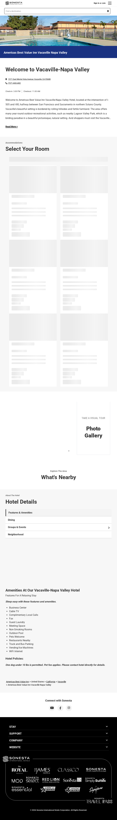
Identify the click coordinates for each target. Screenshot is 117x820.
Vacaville (62, 681)
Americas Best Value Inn (17, 681)
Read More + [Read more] (11, 126)
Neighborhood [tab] (15, 534)
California (50, 681)
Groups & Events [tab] (59, 527)
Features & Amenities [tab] (20, 512)
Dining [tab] (11, 519)
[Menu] (110, 3)
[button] (57, 11)
